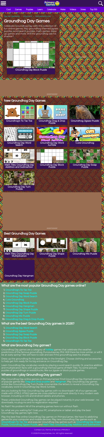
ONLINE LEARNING (12, 16)
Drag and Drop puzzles (37, 381)
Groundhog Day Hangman (19, 306)
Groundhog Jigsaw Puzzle (19, 331)
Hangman (60, 381)
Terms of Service (53, 430)
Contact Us (39, 430)
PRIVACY (66, 430)
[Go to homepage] (52, 4)
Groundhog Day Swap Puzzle (21, 293)
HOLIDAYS (27, 16)
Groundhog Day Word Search (21, 296)
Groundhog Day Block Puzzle (21, 303)
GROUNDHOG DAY (43, 16)
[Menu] (3, 4)
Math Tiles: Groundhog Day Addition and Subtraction (71, 424)
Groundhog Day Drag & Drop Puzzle (24, 319)
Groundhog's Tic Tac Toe (18, 290)
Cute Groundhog (14, 299)
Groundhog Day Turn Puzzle (20, 312)
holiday (49, 349)
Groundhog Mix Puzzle (17, 316)
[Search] (100, 4)
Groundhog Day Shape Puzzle (21, 309)
